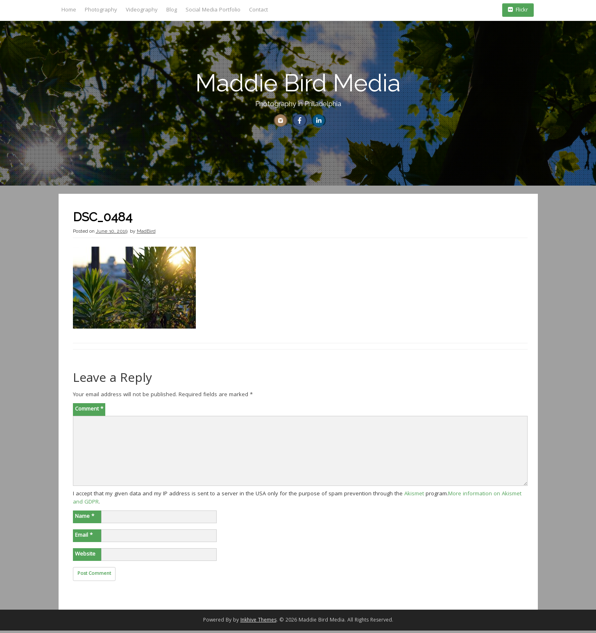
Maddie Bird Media (298, 83)
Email (84, 537)
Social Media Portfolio (213, 10)
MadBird (146, 233)
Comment (89, 411)
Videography (142, 10)
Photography (101, 10)
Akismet (414, 496)
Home (68, 10)
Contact (258, 10)
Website (85, 556)
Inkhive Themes (258, 622)
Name (84, 518)
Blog (171, 10)
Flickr (518, 10)
